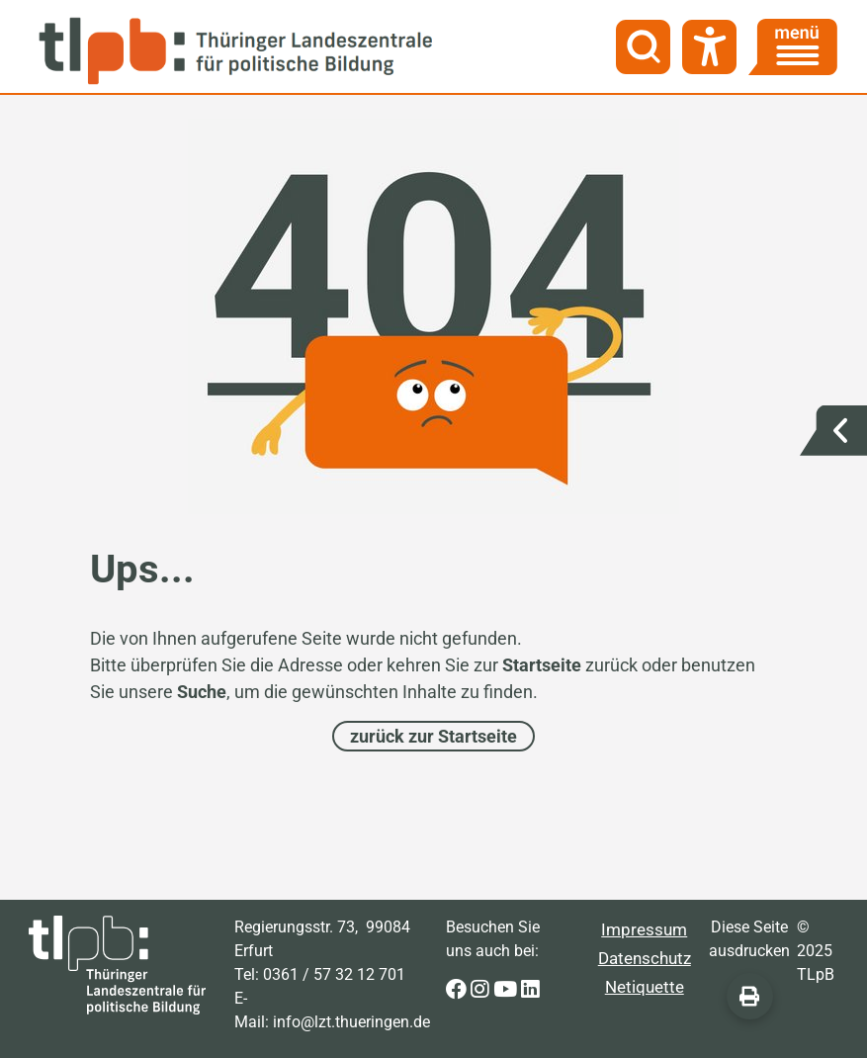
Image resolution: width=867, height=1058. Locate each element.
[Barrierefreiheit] (709, 47)
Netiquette (644, 987)
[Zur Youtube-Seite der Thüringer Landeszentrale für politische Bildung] (507, 990)
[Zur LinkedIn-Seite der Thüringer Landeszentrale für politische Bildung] (530, 990)
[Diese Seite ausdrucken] (750, 996)
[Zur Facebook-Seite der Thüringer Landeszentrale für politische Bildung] (458, 990)
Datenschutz (644, 958)
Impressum (644, 929)
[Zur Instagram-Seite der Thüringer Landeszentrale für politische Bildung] (482, 990)
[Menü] (792, 47)
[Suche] (643, 47)
